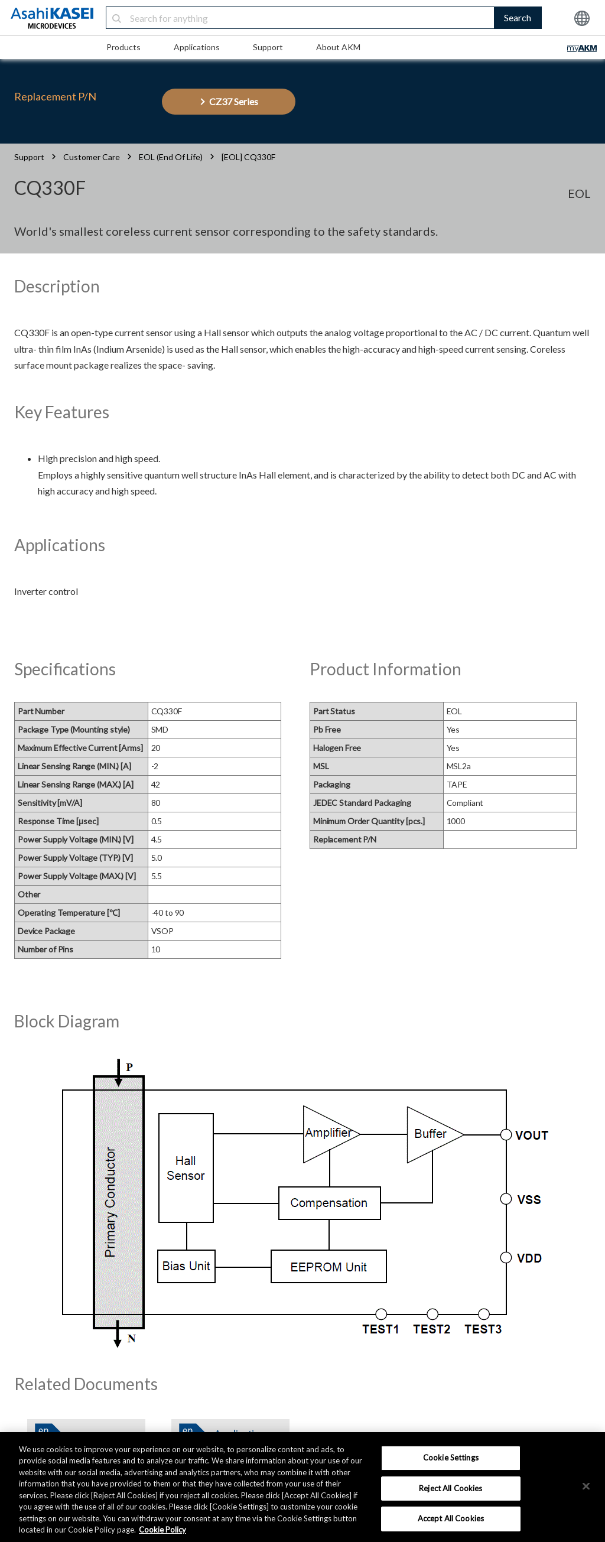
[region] (302, 1487)
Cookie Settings (451, 1457)
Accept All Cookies (451, 1518)
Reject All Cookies (450, 1488)
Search (517, 17)
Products (123, 47)
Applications (197, 47)
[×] (586, 1486)
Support (268, 47)
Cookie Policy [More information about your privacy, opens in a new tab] (162, 1529)
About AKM (338, 47)
